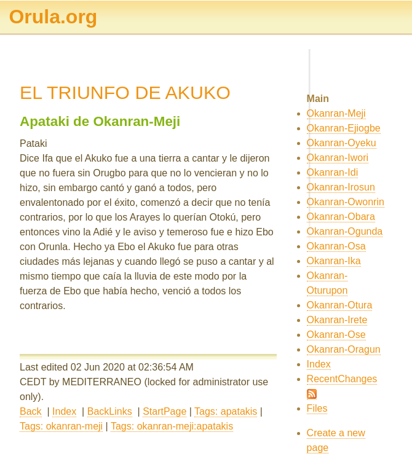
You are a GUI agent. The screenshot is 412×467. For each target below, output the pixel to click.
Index (64, 411)
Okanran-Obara (341, 216)
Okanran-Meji (336, 113)
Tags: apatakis (225, 411)
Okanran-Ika (334, 261)
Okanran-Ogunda (345, 231)
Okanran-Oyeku (341, 143)
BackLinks (109, 411)
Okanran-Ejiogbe (344, 128)
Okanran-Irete (337, 320)
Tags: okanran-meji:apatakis (172, 426)
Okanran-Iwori (337, 157)
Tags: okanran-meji (61, 426)
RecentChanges (342, 379)
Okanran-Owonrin (345, 202)
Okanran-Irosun (341, 187)
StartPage (164, 411)
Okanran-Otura (340, 305)
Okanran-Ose (336, 334)
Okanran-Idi (333, 172)
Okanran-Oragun (344, 349)
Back (31, 411)
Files (317, 408)
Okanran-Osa (336, 246)
